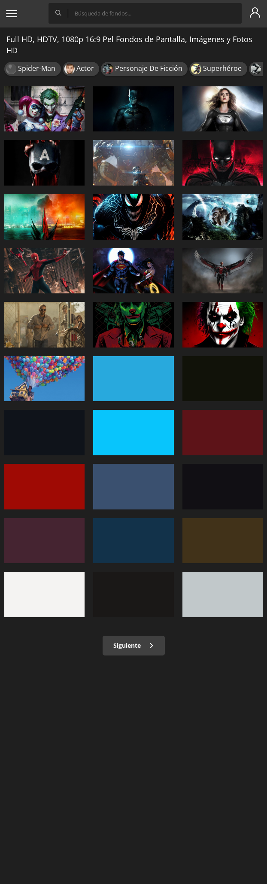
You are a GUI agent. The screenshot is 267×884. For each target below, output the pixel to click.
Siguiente (133, 645)
